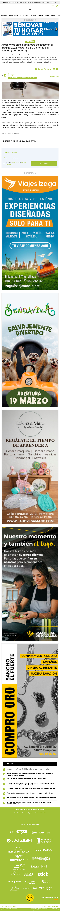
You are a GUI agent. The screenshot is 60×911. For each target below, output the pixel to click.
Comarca (33, 15)
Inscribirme (44, 163)
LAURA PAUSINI (22, 2)
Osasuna (52, 15)
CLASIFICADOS (15, 2)
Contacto (34, 809)
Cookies (24, 813)
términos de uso (15, 162)
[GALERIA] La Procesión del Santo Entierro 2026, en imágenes (24, 779)
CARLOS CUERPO (46, 2)
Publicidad (41, 809)
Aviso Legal (17, 813)
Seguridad (30, 813)
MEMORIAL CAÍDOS (36, 2)
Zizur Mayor (4, 15)
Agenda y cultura (24, 15)
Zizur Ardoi (30, 41)
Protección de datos (40, 813)
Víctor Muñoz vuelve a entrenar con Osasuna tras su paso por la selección (28, 793)
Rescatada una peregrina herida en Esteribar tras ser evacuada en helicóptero (29, 789)
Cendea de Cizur (13, 15)
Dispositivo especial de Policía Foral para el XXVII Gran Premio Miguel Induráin (29, 798)
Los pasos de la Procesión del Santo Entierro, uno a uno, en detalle (26, 769)
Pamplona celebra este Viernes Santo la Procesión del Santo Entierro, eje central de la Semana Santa (28, 774)
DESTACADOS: (6, 2)
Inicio (17, 809)
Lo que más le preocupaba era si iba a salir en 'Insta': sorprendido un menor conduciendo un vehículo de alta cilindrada (28, 784)
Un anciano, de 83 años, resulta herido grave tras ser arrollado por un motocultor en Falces (27, 803)
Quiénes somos (25, 809)
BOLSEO (29, 2)
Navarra (46, 15)
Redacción (11, 74)
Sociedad (40, 15)
